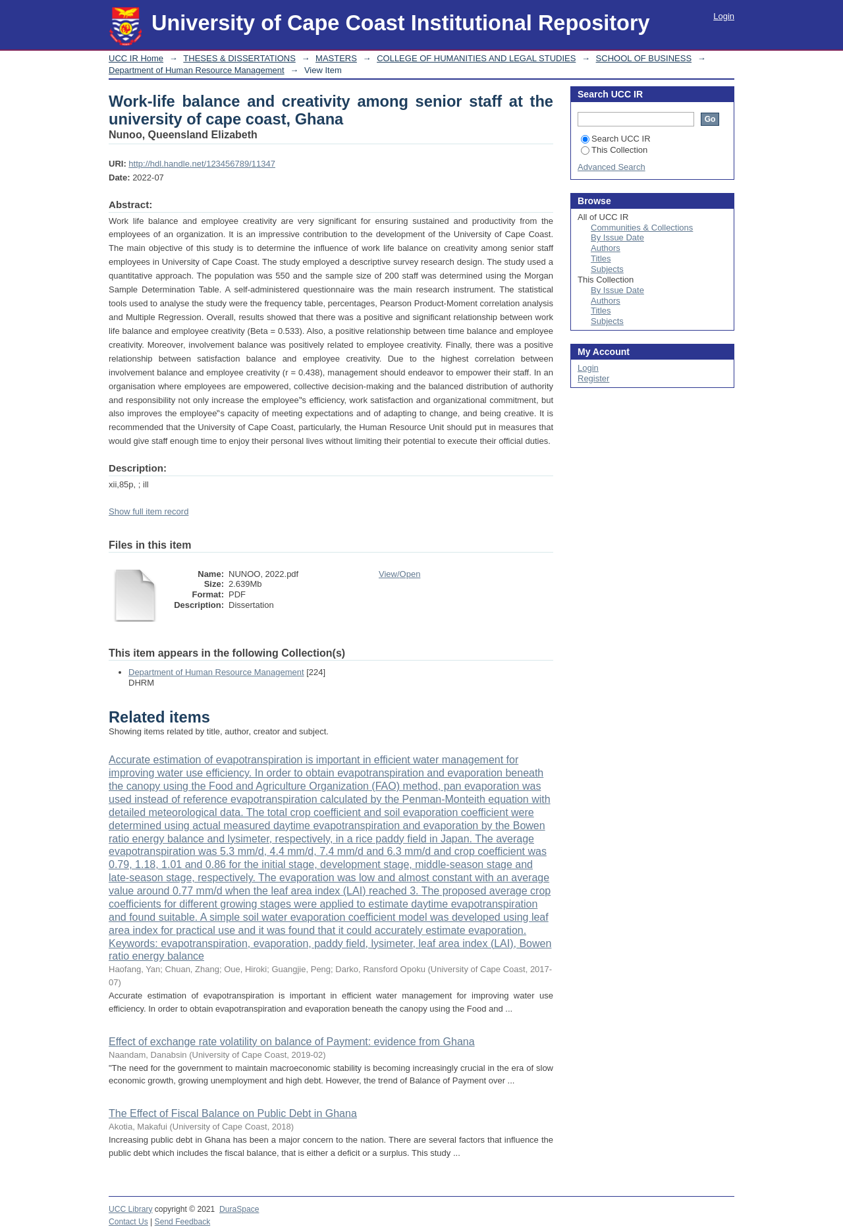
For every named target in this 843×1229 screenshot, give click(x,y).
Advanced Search (611, 167)
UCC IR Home (136, 58)
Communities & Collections (642, 227)
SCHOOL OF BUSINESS (644, 58)
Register (593, 378)
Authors (605, 248)
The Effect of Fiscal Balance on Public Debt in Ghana (233, 1113)
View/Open (399, 574)
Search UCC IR (616, 139)
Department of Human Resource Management (197, 70)
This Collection (614, 150)
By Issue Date (617, 237)
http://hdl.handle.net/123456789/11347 (201, 164)
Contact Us (128, 1221)
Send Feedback (183, 1221)
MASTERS (336, 58)
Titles (601, 258)
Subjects (607, 269)
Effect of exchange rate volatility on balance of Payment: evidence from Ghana (292, 1041)
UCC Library (130, 1209)
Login (723, 16)
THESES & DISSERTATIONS (239, 58)
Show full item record (148, 511)
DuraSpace (239, 1209)
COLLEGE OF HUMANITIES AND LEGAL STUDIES (476, 58)
